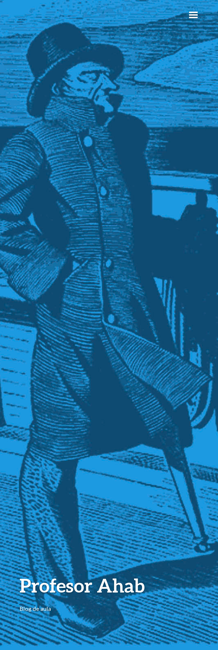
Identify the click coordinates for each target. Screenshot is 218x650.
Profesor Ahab (82, 585)
